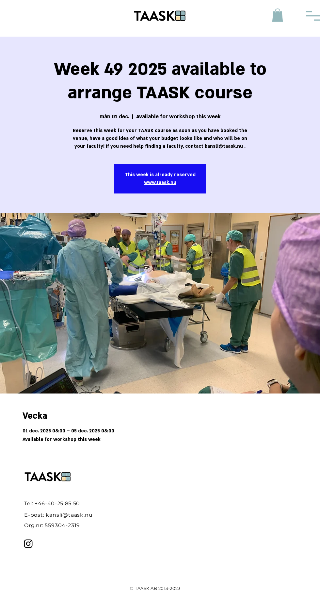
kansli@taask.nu (69, 515)
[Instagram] (28, 543)
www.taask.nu (160, 182)
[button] (277, 15)
